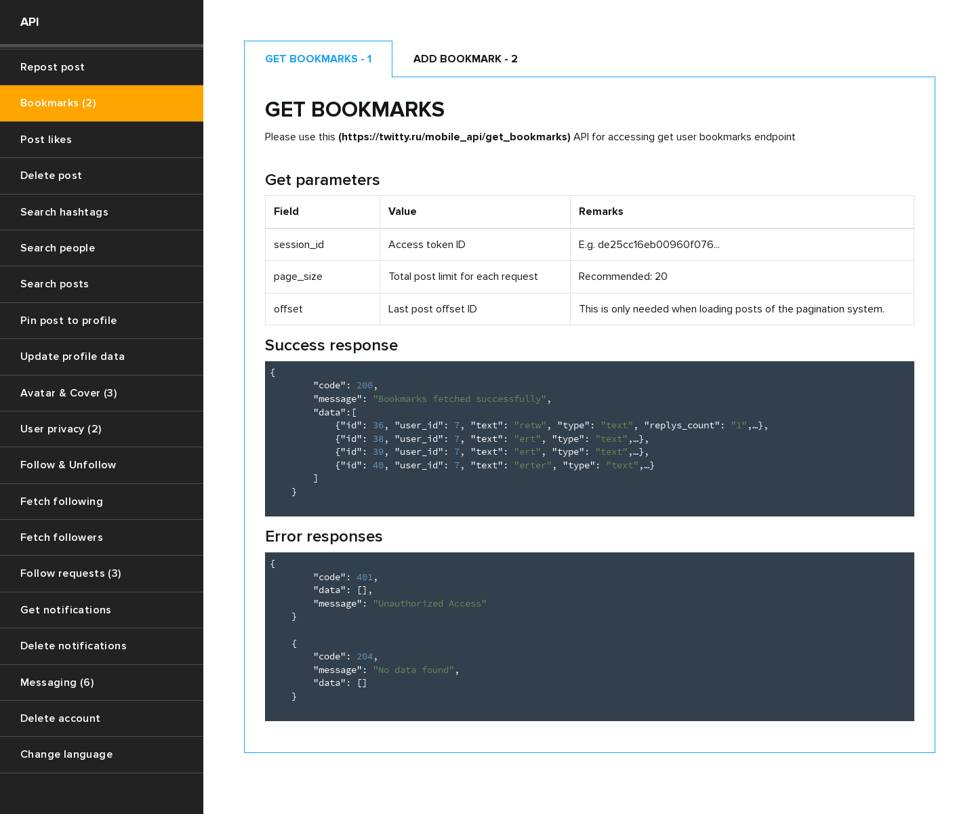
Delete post (51, 175)
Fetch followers (61, 537)
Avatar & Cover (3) (68, 393)
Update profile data (72, 356)
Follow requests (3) (70, 573)
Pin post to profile (68, 320)
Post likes (46, 139)
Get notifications (66, 610)
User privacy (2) (60, 429)
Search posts (54, 284)
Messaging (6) (57, 682)
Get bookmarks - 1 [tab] (318, 59)
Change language (66, 754)
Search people (57, 248)
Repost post (52, 67)
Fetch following (61, 501)
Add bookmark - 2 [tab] (465, 59)
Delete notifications (73, 646)
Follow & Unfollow (68, 465)
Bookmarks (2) (58, 103)
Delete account (60, 718)
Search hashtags (64, 212)
